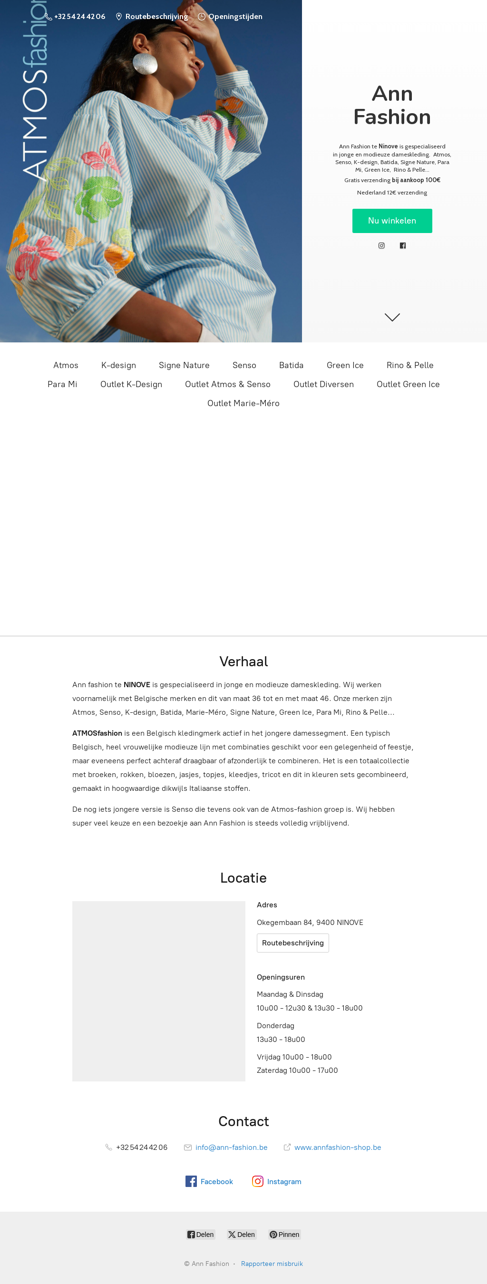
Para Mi (63, 384)
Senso (244, 365)
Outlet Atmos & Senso (228, 384)
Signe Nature (184, 365)
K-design (118, 365)
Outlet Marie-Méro (243, 403)
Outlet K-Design (131, 384)
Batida (291, 365)
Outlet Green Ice (408, 384)
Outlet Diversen (323, 384)
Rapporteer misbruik (272, 1264)
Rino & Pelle (410, 365)
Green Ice (345, 365)
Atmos (65, 365)
